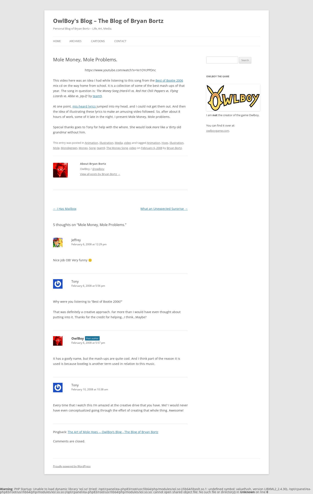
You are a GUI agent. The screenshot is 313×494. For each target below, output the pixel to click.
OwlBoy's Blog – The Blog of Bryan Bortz (108, 21)
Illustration (106, 143)
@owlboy (98, 169)
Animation (91, 143)
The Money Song (117, 148)
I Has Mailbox (64, 209)
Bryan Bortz (174, 148)
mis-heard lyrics (84, 106)
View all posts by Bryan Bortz (100, 174)
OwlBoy (77, 338)
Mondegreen (69, 148)
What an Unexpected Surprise (164, 209)
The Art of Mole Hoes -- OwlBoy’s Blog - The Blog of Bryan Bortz (113, 432)
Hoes (165, 143)
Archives (75, 41)
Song (92, 148)
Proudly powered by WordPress (72, 466)
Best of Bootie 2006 (169, 80)
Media (119, 143)
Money (83, 148)
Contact (120, 41)
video (127, 143)
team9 (97, 96)
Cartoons (98, 41)
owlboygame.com (217, 131)
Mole (56, 148)
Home (57, 41)
